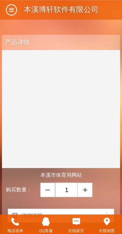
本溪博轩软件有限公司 (61, 9)
